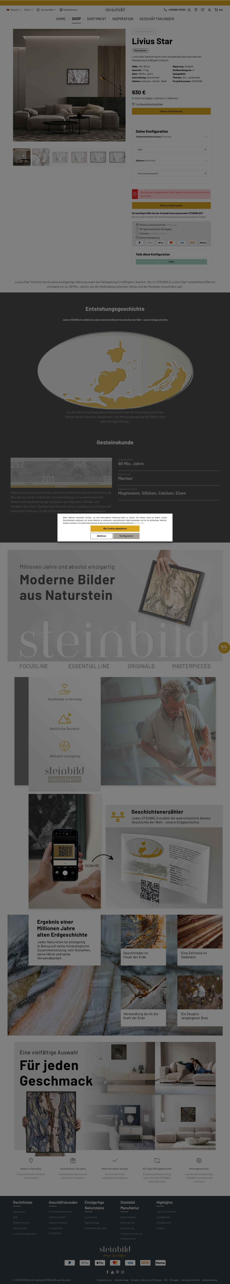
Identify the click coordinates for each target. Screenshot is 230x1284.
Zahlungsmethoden (190, 1280)
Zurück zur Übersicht (144, 31)
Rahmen (140, 160)
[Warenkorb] (218, 10)
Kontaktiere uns (104, 1280)
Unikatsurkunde (158, 233)
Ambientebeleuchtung (148, 136)
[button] (171, 137)
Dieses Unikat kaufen (171, 111)
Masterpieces (140, 50)
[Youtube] (113, 1273)
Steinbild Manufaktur (129, 1205)
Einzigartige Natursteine (94, 1205)
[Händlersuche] (196, 10)
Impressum (19, 1211)
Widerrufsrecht (21, 1222)
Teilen (171, 261)
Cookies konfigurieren (25, 1233)
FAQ (165, 1280)
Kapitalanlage (92, 1222)
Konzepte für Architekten (56, 1230)
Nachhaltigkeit (128, 1217)
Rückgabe (174, 1280)
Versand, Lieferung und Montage (146, 1280)
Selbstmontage (121, 1280)
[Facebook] (108, 1273)
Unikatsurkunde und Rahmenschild (131, 1236)
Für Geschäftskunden (60, 1211)
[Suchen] (189, 10)
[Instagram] (122, 1273)
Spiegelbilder (163, 1217)
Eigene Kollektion (58, 1222)
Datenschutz (20, 1228)
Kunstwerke (91, 1217)
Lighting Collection (166, 1211)
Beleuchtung (127, 1228)
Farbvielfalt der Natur (96, 1228)
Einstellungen (139, 523)
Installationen (163, 1222)
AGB (15, 1217)
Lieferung (171, 224)
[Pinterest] (118, 1273)
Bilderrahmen (127, 1222)
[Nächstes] (122, 137)
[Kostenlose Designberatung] (173, 10)
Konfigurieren (126, 536)
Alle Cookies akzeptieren (115, 528)
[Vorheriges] (114, 137)
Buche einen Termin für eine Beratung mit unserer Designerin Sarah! (169, 216)
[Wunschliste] (203, 10)
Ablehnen (101, 536)
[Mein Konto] (209, 10)
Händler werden (57, 1217)
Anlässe (160, 1228)
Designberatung (209, 1280)
